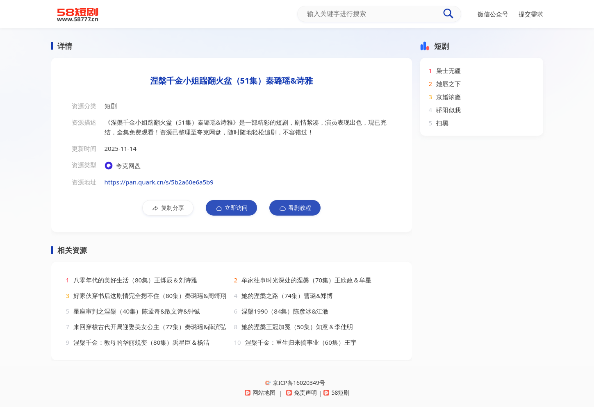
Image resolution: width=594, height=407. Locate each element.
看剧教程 (295, 208)
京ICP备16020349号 (295, 383)
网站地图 (260, 392)
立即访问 (231, 208)
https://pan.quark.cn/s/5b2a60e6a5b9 (159, 182)
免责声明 (301, 392)
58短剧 (336, 392)
